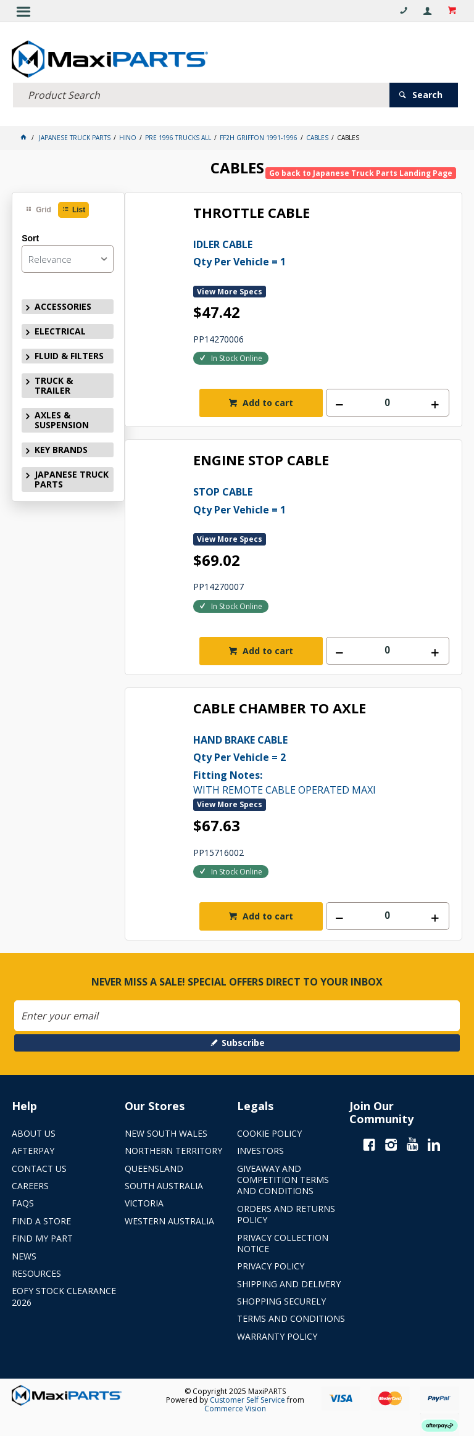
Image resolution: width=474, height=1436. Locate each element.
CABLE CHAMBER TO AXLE (279, 704)
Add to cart (266, 399)
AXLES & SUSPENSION (62, 416)
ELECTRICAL (60, 327)
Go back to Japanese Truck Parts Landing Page (360, 169)
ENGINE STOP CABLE (261, 457)
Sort (30, 234)
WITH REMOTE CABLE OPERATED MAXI (321, 759)
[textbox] (201, 90)
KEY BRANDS (61, 446)
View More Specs (229, 287)
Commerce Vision (235, 1405)
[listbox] (67, 254)
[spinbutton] (387, 399)
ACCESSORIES (63, 302)
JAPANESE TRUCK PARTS (72, 475)
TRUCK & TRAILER (54, 381)
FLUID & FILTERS (69, 352)
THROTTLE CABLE (251, 209)
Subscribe (243, 1038)
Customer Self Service (247, 1396)
